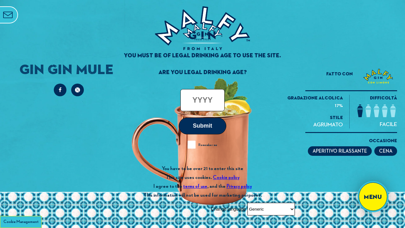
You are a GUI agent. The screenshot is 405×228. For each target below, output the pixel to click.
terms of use (195, 186)
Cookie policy (226, 177)
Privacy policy (239, 186)
